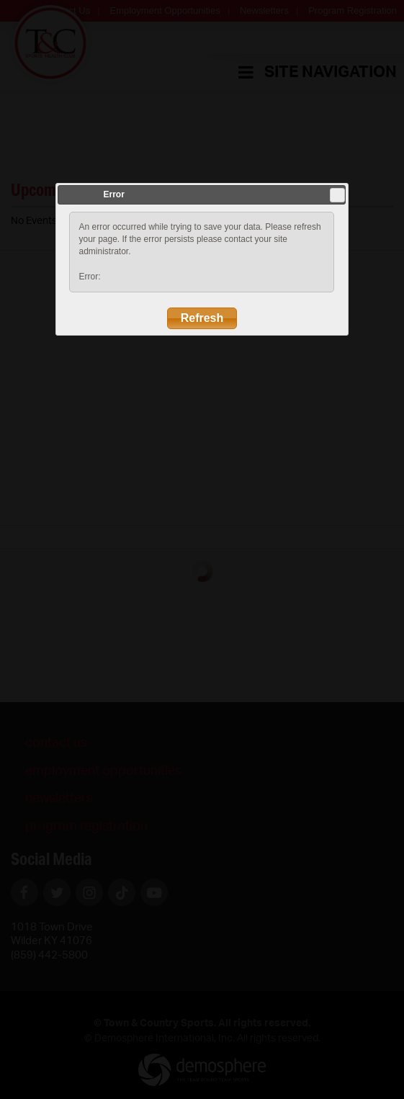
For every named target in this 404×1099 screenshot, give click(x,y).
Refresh (202, 318)
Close (338, 195)
